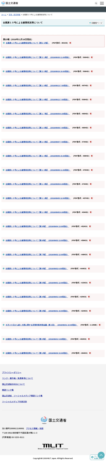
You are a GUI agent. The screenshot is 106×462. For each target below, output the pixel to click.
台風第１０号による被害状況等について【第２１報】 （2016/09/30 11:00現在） (38, 57)
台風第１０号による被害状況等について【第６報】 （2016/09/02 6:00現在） (37, 269)
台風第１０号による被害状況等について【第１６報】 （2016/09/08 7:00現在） (38, 128)
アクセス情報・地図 (34, 428)
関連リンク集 (8, 389)
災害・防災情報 (14, 15)
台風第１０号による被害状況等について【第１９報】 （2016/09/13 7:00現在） (38, 86)
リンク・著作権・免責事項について (17, 378)
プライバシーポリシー (11, 372)
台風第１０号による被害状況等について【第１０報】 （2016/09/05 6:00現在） (38, 212)
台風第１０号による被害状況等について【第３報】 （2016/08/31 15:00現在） (37, 311)
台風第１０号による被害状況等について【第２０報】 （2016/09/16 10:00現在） (38, 71)
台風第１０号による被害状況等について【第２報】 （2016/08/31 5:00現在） (37, 339)
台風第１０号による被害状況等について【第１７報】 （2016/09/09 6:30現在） (38, 114)
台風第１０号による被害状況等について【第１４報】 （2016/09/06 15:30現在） (38, 156)
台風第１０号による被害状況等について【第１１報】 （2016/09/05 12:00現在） (38, 198)
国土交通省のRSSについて (13, 384)
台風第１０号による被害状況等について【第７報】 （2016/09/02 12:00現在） (37, 255)
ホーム (3, 15)
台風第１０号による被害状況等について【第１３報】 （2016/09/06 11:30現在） (38, 170)
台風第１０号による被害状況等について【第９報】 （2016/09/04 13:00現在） (37, 226)
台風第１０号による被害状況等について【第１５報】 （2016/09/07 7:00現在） (38, 142)
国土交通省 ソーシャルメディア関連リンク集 (22, 395)
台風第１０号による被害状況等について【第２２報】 (27, 43)
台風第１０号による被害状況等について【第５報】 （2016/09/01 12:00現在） (37, 283)
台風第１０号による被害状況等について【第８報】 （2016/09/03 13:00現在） (37, 240)
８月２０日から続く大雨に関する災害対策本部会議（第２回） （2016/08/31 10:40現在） (42, 325)
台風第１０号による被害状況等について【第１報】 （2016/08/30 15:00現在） (37, 353)
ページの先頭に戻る (98, 457)
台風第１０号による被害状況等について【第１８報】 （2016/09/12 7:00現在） (38, 100)
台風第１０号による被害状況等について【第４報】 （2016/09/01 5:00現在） (37, 297)
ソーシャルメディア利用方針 (14, 401)
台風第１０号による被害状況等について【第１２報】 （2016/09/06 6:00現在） (38, 184)
